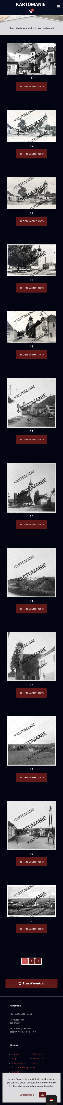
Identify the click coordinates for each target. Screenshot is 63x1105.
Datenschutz (39, 1058)
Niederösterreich (24, 28)
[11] (31, 193)
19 (31, 853)
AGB (35, 1063)
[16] (31, 572)
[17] (31, 656)
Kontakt (15, 1072)
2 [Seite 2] (31, 961)
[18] (31, 741)
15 (31, 516)
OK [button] (42, 1095)
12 (31, 280)
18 (31, 769)
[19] (31, 825)
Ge (39, 28)
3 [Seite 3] (38, 961)
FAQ (35, 1067)
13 (31, 346)
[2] (31, 901)
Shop (11, 28)
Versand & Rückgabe (21, 1067)
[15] (31, 488)
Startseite (16, 1054)
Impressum (38, 1054)
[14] (31, 403)
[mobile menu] (58, 7)
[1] (31, 59)
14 (31, 431)
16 (31, 600)
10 (31, 145)
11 (31, 213)
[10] (31, 126)
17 (31, 685)
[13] (31, 327)
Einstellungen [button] (27, 1094)
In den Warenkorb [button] (31, 86)
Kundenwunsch (19, 1063)
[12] (31, 260)
